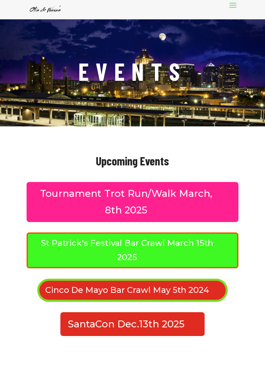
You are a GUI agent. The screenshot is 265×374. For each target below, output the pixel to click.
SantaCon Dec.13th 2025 (126, 324)
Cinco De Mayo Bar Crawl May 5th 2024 (127, 290)
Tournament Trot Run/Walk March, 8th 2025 (126, 202)
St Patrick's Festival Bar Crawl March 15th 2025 (127, 250)
